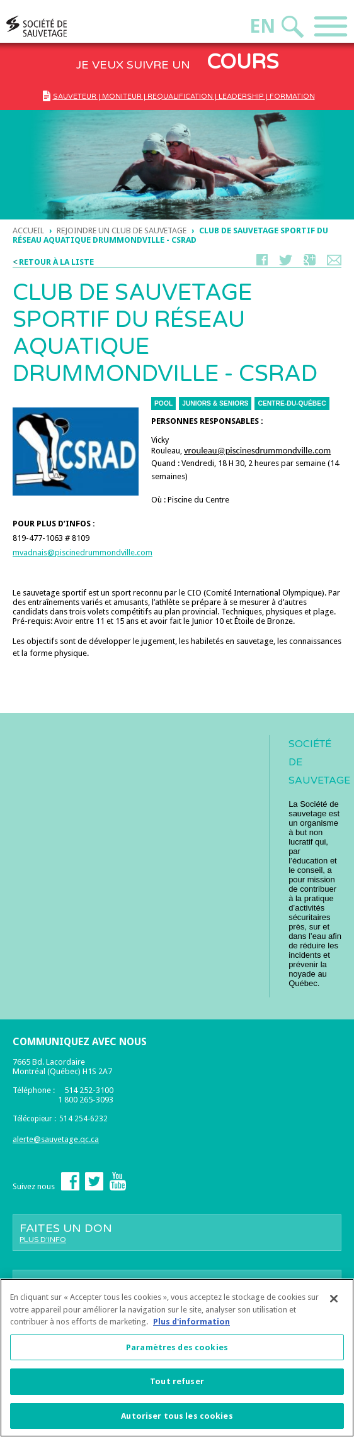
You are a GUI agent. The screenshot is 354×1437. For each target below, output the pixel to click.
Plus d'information (191, 1325)
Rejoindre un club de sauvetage (121, 230)
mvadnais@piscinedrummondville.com (82, 552)
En (262, 26)
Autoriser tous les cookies (176, 1419)
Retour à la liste (56, 262)
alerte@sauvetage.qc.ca (56, 1139)
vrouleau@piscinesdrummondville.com (257, 450)
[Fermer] (334, 1302)
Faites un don (177, 1232)
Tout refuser (177, 1385)
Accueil (28, 230)
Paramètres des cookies (177, 1351)
